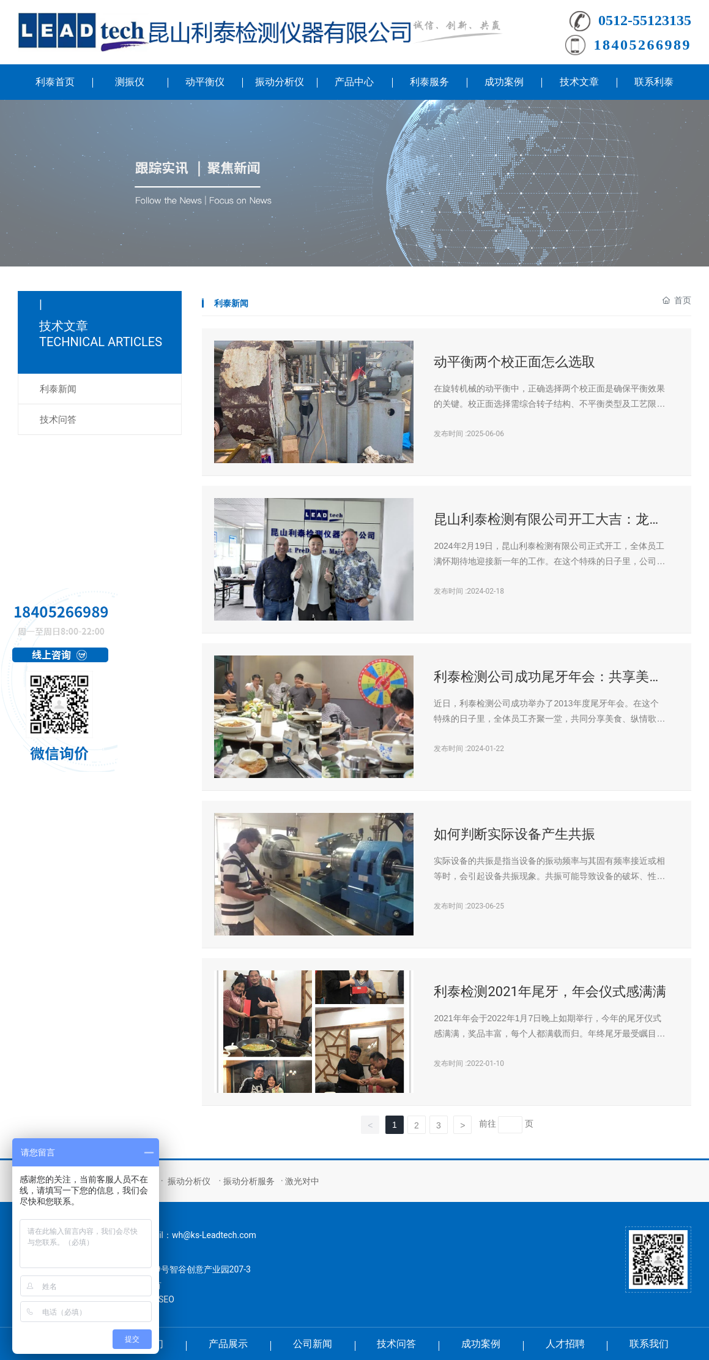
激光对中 (302, 1181)
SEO (166, 1299)
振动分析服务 (249, 1181)
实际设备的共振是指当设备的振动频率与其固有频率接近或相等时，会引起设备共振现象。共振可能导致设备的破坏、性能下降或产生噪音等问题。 (549, 876)
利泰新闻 (58, 389)
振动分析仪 (189, 1181)
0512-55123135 (644, 20)
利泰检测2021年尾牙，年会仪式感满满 (550, 991)
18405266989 (643, 45)
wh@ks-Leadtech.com (214, 1235)
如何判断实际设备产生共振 (514, 834)
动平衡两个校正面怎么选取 (514, 361)
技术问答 (58, 419)
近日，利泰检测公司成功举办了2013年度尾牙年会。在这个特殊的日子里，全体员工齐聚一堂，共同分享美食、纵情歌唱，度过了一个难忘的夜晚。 (546, 718)
